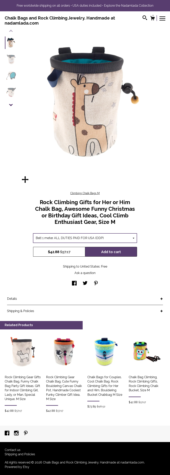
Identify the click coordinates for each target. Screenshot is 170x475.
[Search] (144, 18)
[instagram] (16, 433)
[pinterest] (25, 433)
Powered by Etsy (17, 467)
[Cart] (152, 19)
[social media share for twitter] (85, 284)
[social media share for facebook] (74, 284)
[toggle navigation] (162, 18)
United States (90, 266)
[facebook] (7, 433)
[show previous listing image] (11, 31)
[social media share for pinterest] (96, 284)
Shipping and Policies (20, 454)
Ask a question (85, 273)
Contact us (12, 450)
